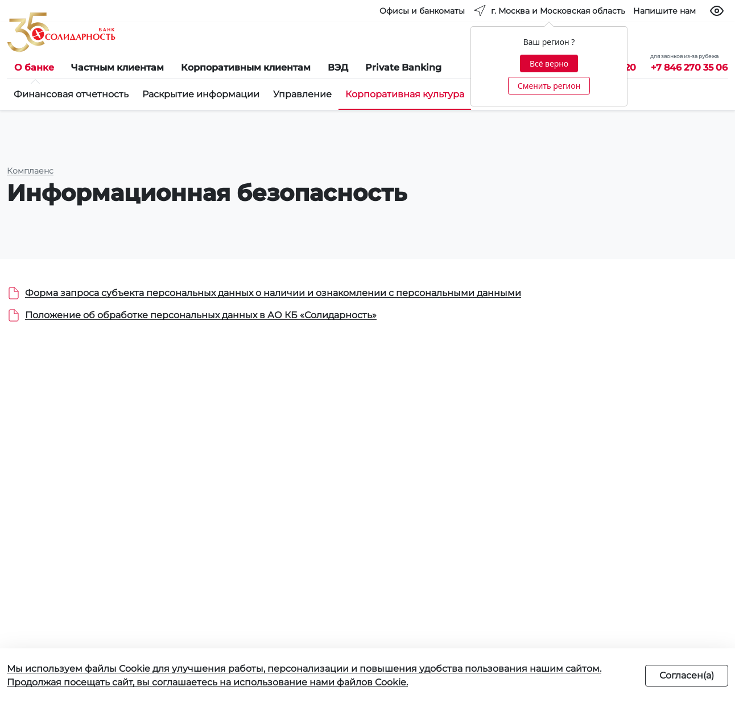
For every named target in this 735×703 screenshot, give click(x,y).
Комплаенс (30, 171)
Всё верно (549, 63)
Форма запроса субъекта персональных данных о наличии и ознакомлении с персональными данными (273, 292)
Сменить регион (549, 85)
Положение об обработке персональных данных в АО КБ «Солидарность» (201, 315)
